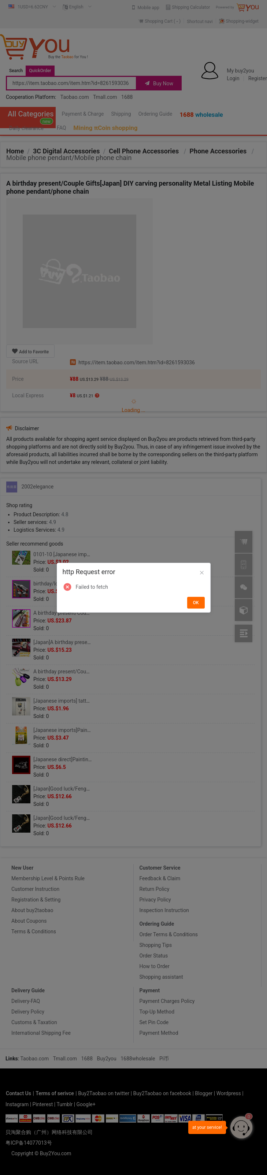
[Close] (202, 573)
